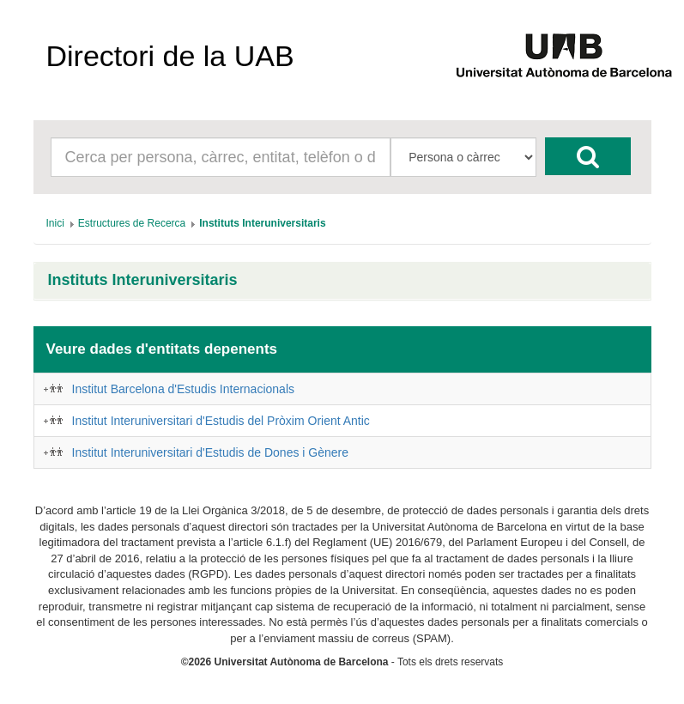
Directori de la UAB (170, 55)
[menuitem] (55, 223)
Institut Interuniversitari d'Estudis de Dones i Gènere (210, 452)
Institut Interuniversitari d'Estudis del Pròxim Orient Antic (221, 421)
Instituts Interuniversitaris (143, 280)
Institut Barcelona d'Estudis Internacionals (183, 389)
